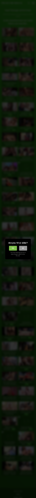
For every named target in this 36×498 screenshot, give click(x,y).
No (23, 248)
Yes (13, 248)
